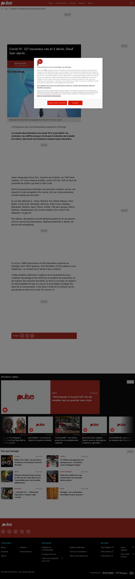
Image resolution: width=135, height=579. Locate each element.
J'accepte (75, 103)
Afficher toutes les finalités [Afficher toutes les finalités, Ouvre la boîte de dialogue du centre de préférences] (57, 103)
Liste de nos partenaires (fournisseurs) (49, 96)
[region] (68, 83)
